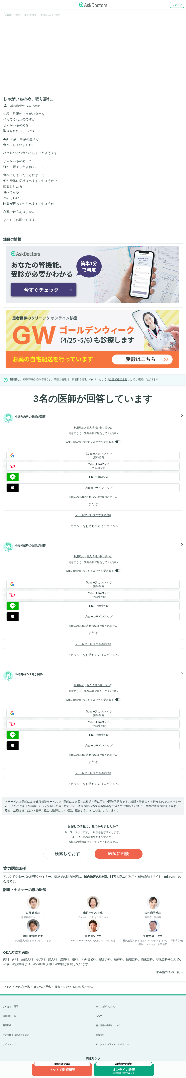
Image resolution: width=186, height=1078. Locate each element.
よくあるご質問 (10, 1006)
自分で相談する (118, 379)
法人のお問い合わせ (106, 1006)
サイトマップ (9, 1044)
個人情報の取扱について (108, 1025)
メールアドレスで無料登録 (93, 515)
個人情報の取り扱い (98, 427)
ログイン (177, 4)
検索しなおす (67, 853)
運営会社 (100, 1035)
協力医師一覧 (9, 1016)
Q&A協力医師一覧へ (169, 972)
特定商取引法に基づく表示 (16, 1035)
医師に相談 (118, 853)
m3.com (169, 876)
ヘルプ (99, 1016)
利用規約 (79, 427)
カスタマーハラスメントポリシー (112, 1044)
